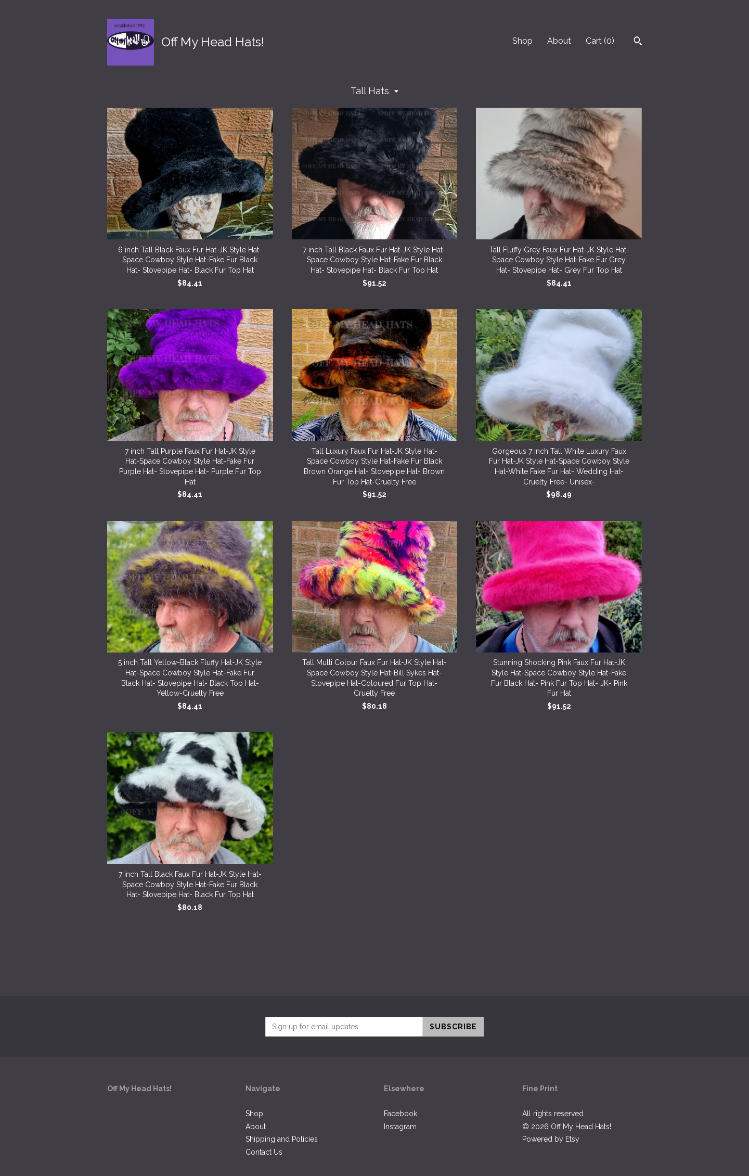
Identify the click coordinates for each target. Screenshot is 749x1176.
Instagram (400, 1126)
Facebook (400, 1113)
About (559, 41)
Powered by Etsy (550, 1139)
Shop (522, 41)
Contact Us (264, 1152)
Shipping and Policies (282, 1139)
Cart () (600, 41)
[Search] (638, 42)
